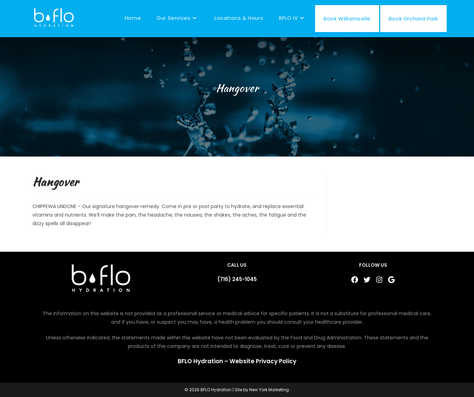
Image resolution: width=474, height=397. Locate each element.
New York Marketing (269, 390)
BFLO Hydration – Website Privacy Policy (237, 361)
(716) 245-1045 (237, 279)
